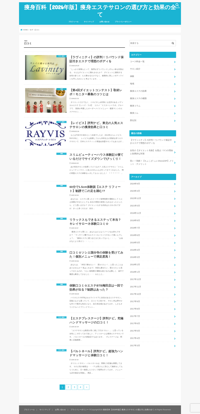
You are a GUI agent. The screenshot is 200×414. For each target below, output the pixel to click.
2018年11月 (135, 213)
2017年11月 (135, 287)
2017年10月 (135, 294)
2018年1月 (135, 272)
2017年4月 (135, 338)
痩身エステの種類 (138, 98)
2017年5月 (135, 331)
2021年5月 (135, 206)
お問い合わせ (104, 22)
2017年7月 (135, 316)
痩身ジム (134, 113)
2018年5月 (135, 242)
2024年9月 (135, 184)
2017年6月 (135, 323)
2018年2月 (135, 264)
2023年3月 (135, 191)
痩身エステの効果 (138, 91)
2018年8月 (135, 220)
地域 (132, 84)
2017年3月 (135, 345)
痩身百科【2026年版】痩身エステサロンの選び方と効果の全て (100, 11)
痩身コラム (135, 106)
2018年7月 (135, 228)
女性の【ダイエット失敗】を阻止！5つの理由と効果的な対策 (151, 152)
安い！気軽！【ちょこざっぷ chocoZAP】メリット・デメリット (151, 162)
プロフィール (73, 22)
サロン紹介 (135, 69)
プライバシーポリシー (123, 22)
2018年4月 (135, 250)
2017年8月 (135, 309)
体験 (132, 76)
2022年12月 (135, 198)
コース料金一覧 (137, 61)
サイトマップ (89, 22)
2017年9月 (135, 301)
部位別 (133, 120)
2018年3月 (135, 257)
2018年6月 (135, 235)
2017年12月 (135, 279)
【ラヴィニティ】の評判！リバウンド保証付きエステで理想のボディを (151, 141)
